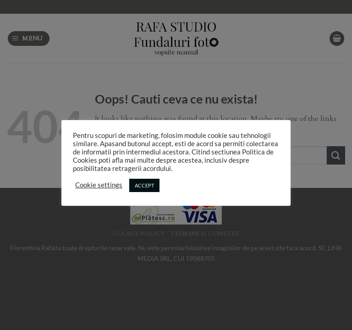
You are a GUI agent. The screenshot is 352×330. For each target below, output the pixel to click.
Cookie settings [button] (98, 185)
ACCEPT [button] (144, 185)
